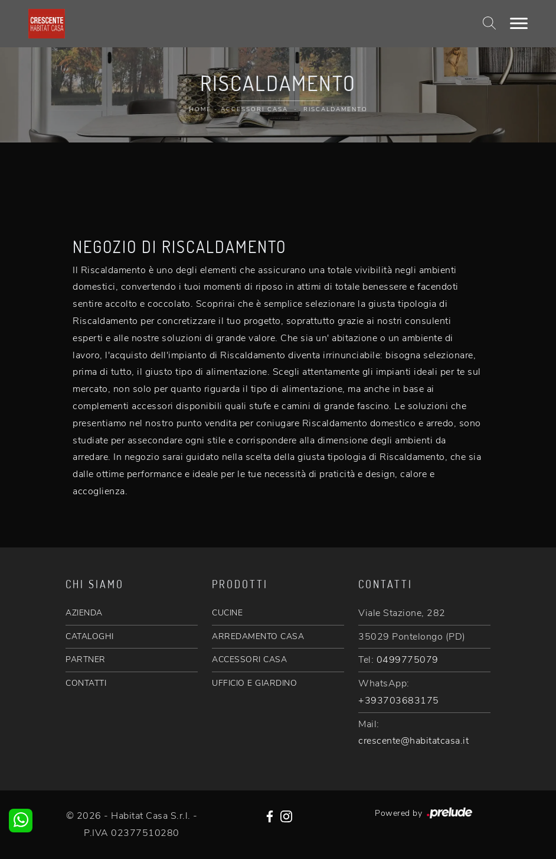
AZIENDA (84, 612)
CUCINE (227, 612)
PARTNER (86, 659)
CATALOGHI (90, 636)
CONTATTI (86, 683)
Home (200, 109)
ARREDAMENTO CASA (258, 636)
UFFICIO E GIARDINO (254, 683)
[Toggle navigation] (519, 24)
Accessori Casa (254, 109)
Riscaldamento (335, 109)
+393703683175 (398, 700)
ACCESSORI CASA (249, 659)
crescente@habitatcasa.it (413, 740)
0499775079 (408, 659)
